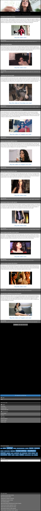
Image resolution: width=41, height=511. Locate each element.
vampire (9, 260)
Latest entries (4, 493)
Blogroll (3, 404)
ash (1, 448)
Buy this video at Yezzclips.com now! (20, 103)
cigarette (15, 71)
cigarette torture (22, 229)
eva (7, 290)
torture (26, 229)
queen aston (6, 199)
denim (19, 168)
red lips (32, 260)
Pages (2, 397)
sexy (36, 453)
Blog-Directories (4, 411)
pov (30, 138)
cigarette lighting (33, 168)
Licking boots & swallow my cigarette (7, 498)
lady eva (5, 290)
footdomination (36, 71)
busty (12, 199)
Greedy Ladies (3, 421)
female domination (22, 199)
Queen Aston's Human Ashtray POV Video (9, 171)
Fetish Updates (3, 413)
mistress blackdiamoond (21, 138)
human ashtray (30, 41)
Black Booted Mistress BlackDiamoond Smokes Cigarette (12, 109)
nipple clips (27, 71)
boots (5, 138)
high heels (19, 41)
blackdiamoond (27, 138)
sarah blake (6, 260)
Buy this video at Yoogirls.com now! (20, 134)
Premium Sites (4, 402)
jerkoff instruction (6, 41)
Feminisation (3, 406)
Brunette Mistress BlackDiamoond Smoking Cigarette (11, 293)
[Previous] (15, 325)
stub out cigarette (19, 71)
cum (36, 41)
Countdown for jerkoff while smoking (8, 16)
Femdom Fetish (3, 420)
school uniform (29, 290)
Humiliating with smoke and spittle (7, 75)
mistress (15, 138)
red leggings (16, 41)
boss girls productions (20, 448)
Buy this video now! (20, 37)
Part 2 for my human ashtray (6, 44)
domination (26, 199)
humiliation (25, 41)
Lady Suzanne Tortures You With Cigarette (9, 202)
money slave (24, 168)
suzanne (10, 229)
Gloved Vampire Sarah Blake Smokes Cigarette (10, 232)
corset (26, 290)
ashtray (9, 448)
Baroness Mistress (4, 418)
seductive (33, 453)
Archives (3, 458)
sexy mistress (4, 454)
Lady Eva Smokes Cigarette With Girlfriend (9, 263)
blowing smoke (36, 138)
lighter (18, 229)
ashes (13, 71)
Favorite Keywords (5, 445)
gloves (12, 260)
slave (9, 454)
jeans (13, 138)
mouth (12, 453)
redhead (17, 260)
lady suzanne (6, 229)
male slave (3, 453)
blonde (10, 290)
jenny (27, 168)
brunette (11, 168)
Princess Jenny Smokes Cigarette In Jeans (9, 141)
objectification (16, 453)
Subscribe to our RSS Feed (20, 395)
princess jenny (15, 168)
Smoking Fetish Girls (4, 409)
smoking (12, 41)
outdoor (22, 41)
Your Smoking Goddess (5, 501)
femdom (34, 41)
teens (15, 290)
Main (2, 399)
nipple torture (31, 71)
